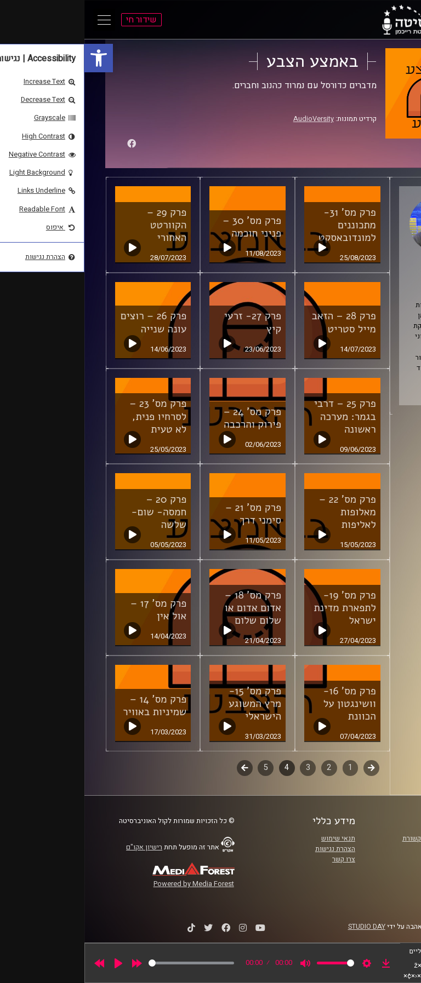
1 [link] (266, 767)
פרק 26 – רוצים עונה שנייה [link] (69, 322)
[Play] (34, 963)
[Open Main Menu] (20, 20)
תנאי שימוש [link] (254, 838)
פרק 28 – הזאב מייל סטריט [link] (259, 322)
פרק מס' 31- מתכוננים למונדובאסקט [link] (263, 225)
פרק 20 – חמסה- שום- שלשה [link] (74, 512)
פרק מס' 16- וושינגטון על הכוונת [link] (264, 703)
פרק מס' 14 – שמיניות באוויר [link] (70, 705)
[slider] (107, 963)
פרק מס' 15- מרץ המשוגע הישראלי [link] (170, 703)
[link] (14, 58)
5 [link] (181, 767)
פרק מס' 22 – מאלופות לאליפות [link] (263, 512)
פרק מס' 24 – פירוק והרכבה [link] (168, 418)
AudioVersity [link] (229, 119)
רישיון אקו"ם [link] (60, 847)
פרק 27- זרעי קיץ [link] (168, 322)
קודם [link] (287, 767)
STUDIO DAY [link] (282, 927)
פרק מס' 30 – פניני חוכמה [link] (167, 227)
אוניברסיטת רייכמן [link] (364, 849)
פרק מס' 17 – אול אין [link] (74, 609)
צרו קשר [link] (259, 859)
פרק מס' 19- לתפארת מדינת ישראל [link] (260, 608)
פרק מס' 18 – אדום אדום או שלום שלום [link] (168, 608)
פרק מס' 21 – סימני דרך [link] (169, 514)
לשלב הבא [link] (160, 769)
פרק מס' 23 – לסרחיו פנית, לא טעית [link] (73, 416)
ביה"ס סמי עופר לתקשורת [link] (354, 838)
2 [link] (244, 767)
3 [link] (223, 767)
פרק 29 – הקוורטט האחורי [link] (82, 225)
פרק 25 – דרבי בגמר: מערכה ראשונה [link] (261, 416)
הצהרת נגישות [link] (251, 849)
